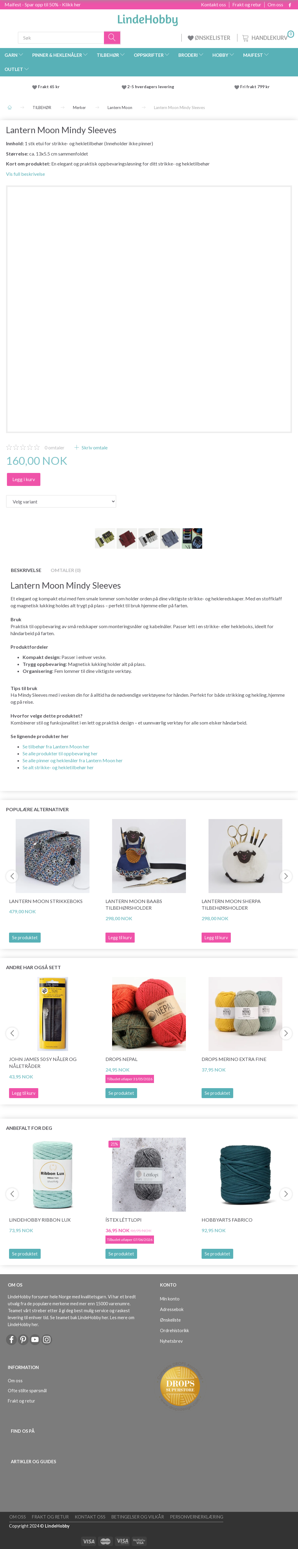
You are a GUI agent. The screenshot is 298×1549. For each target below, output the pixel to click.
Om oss (275, 4)
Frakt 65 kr (49, 86)
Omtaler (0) (66, 570)
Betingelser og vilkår (137, 1516)
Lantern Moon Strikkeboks (46, 901)
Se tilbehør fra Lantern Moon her (56, 746)
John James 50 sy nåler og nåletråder (43, 1062)
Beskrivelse (26, 570)
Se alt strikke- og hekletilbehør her (58, 767)
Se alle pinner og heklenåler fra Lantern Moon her (73, 760)
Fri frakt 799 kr (254, 86)
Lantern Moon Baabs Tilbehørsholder (133, 904)
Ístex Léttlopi (123, 1220)
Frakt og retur (246, 4)
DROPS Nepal (121, 1059)
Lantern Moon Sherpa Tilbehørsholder (231, 904)
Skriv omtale (94, 447)
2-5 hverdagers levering (151, 86)
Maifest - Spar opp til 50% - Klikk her (43, 4)
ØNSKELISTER (209, 37)
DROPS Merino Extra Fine (234, 1059)
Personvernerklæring (196, 1516)
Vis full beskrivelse (25, 174)
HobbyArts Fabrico (227, 1220)
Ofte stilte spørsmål (27, 1390)
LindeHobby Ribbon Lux (40, 1220)
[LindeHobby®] (147, 18)
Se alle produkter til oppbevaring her (60, 753)
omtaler (54, 447)
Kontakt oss (213, 4)
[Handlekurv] (267, 37)
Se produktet (25, 937)
